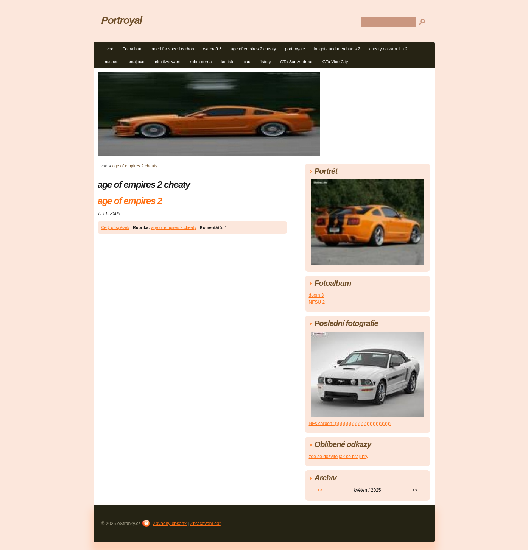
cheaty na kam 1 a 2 (388, 49)
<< (320, 490)
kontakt (227, 61)
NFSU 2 (317, 302)
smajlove (136, 61)
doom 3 (316, 295)
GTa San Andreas (296, 61)
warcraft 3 (212, 49)
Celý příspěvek (115, 227)
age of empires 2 (130, 201)
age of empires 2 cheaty (253, 49)
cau (247, 61)
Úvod (109, 49)
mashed (111, 61)
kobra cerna (200, 61)
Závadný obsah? (170, 523)
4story (265, 61)
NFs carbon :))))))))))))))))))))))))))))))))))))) (350, 423)
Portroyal (121, 20)
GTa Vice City (335, 61)
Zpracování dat (205, 523)
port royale (295, 49)
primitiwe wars (166, 61)
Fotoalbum (133, 49)
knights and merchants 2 (337, 49)
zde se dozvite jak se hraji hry (338, 456)
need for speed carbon (172, 49)
